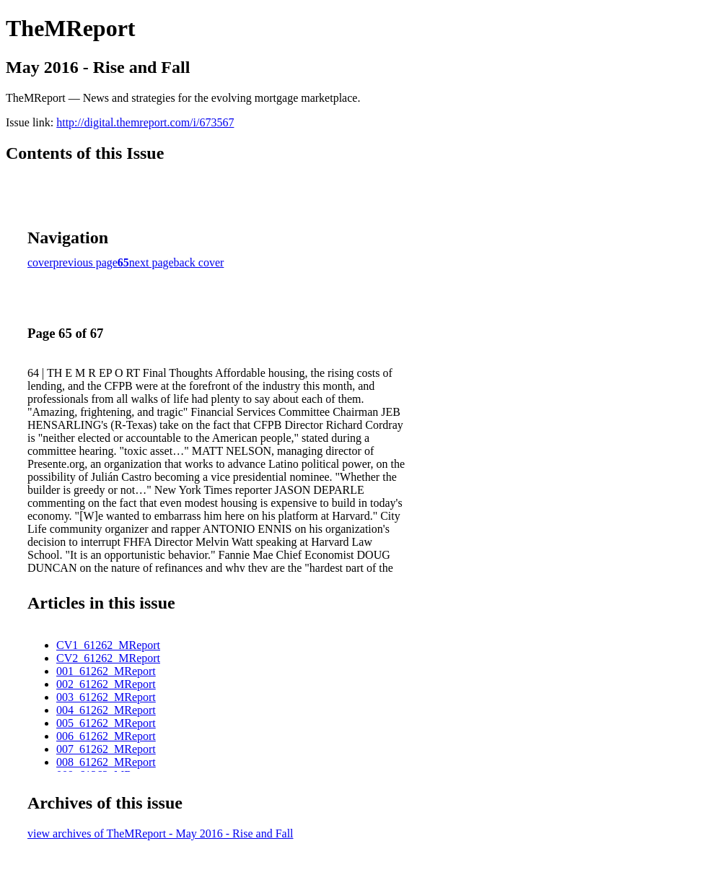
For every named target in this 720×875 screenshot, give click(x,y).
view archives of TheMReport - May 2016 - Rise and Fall (160, 833)
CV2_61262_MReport (108, 658)
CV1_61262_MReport (108, 645)
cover (40, 262)
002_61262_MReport (106, 684)
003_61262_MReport (106, 697)
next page (151, 262)
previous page (85, 262)
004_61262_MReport (106, 710)
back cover (199, 262)
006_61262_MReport (106, 736)
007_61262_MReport (106, 749)
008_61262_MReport (106, 762)
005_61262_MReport (106, 723)
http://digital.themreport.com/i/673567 (145, 122)
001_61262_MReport (106, 671)
